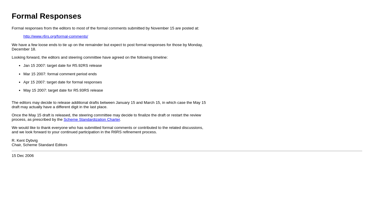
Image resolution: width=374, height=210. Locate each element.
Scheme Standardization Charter (92, 119)
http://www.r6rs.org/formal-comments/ (55, 36)
